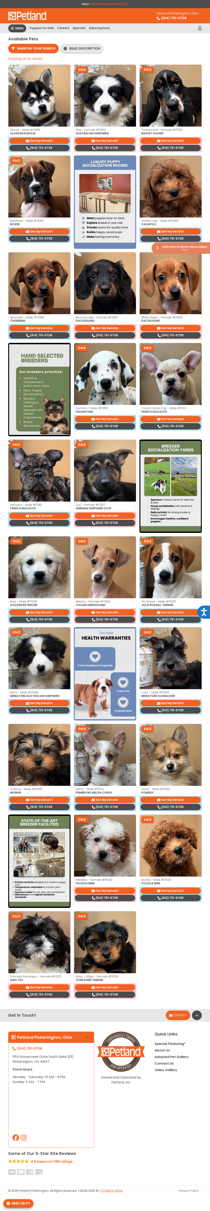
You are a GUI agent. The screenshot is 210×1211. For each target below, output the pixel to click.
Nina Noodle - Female (97, 317)
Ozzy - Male (155, 692)
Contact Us (164, 1063)
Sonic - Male (155, 789)
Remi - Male (24, 692)
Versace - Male (26, 505)
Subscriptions (99, 28)
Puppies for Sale (42, 28)
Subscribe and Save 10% (109, 4)
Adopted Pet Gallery (172, 1057)
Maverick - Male (27, 221)
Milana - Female (93, 601)
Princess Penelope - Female (35, 976)
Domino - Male (92, 408)
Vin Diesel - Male (158, 601)
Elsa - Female (91, 130)
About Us (162, 1050)
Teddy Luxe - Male (159, 221)
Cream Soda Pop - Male (163, 408)
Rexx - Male (23, 601)
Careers (63, 28)
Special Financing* (170, 1043)
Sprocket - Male (27, 317)
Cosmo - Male (26, 789)
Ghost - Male (25, 130)
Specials (79, 28)
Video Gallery (166, 1070)
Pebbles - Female (94, 880)
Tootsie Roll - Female (161, 130)
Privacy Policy (189, 1191)
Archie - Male (156, 880)
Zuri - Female (90, 505)
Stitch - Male (90, 789)
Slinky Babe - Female (162, 317)
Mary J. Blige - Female (97, 976)
